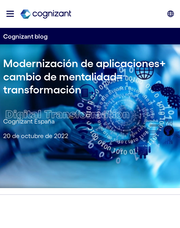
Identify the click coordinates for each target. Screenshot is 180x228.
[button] (10, 13)
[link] (45, 13)
